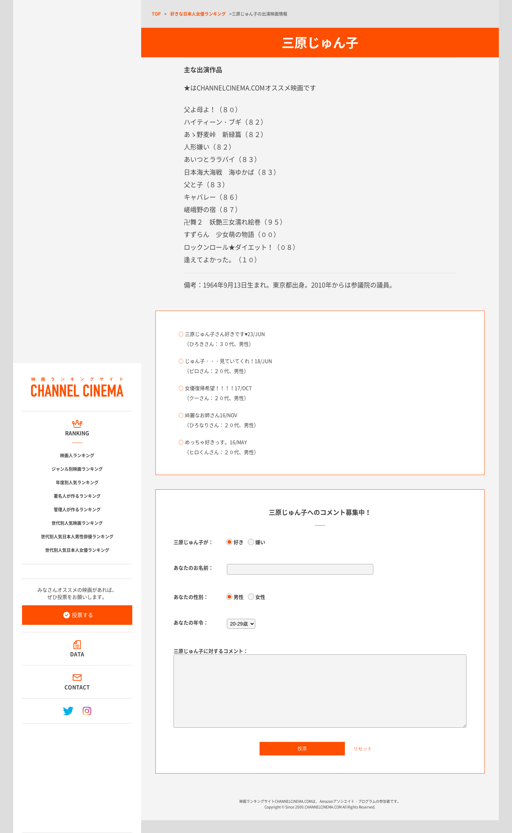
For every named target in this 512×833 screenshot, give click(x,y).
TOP (156, 14)
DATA (77, 654)
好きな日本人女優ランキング (198, 14)
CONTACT (77, 687)
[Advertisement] (77, 775)
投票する (82, 615)
